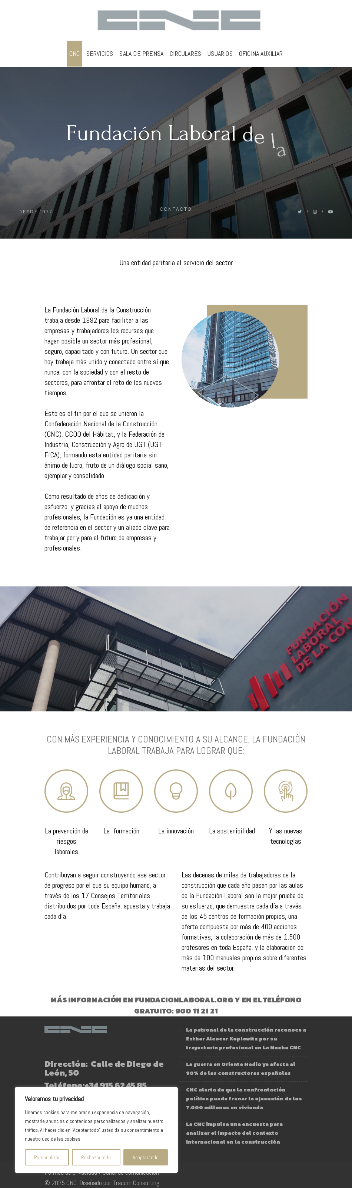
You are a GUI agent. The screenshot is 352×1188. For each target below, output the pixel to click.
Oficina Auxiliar (261, 53)
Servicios (99, 53)
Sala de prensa (141, 53)
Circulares (185, 53)
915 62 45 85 (123, 1085)
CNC (74, 53)
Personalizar (47, 1157)
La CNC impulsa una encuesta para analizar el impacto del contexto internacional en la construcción (234, 1133)
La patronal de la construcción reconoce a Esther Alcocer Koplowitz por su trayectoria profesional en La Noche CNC (246, 1039)
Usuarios (220, 53)
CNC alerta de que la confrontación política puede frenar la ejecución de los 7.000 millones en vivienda (244, 1098)
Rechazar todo (96, 1157)
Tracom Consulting (136, 1182)
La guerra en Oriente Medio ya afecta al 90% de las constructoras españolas (240, 1068)
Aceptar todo (146, 1157)
